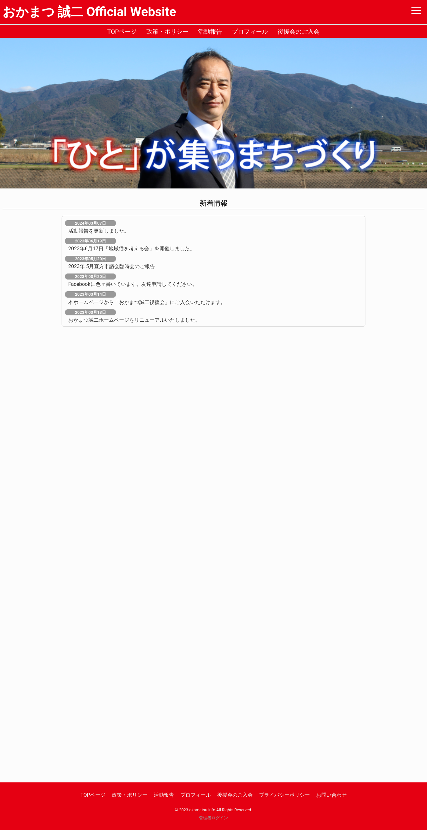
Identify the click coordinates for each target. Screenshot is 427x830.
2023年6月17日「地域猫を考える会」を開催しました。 (131, 249)
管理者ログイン (213, 817)
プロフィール (250, 31)
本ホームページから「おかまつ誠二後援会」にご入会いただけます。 (147, 302)
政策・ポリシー (167, 31)
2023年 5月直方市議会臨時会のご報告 (111, 266)
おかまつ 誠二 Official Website (89, 11)
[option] (213, 113)
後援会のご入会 (298, 31)
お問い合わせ (331, 795)
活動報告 (210, 31)
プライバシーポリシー (284, 795)
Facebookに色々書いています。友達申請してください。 (132, 284)
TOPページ (122, 31)
